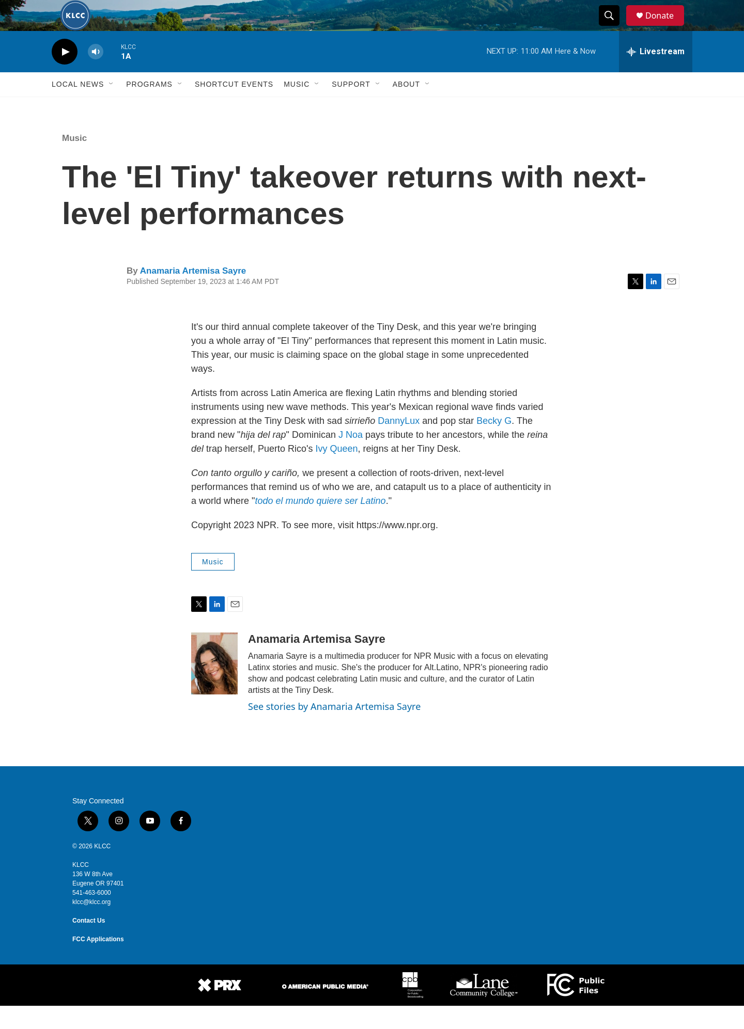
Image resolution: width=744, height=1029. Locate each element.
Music (296, 107)
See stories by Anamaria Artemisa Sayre (334, 729)
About (406, 107)
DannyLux (399, 444)
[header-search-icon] (613, 27)
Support (351, 107)
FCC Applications (98, 962)
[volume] (95, 75)
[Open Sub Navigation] (111, 107)
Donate (666, 27)
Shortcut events (234, 107)
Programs (149, 107)
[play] (64, 75)
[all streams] (655, 75)
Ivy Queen (337, 472)
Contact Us (88, 943)
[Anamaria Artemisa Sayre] (214, 687)
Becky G (494, 444)
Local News (78, 107)
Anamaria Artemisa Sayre (193, 294)
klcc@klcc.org (91, 925)
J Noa (350, 458)
